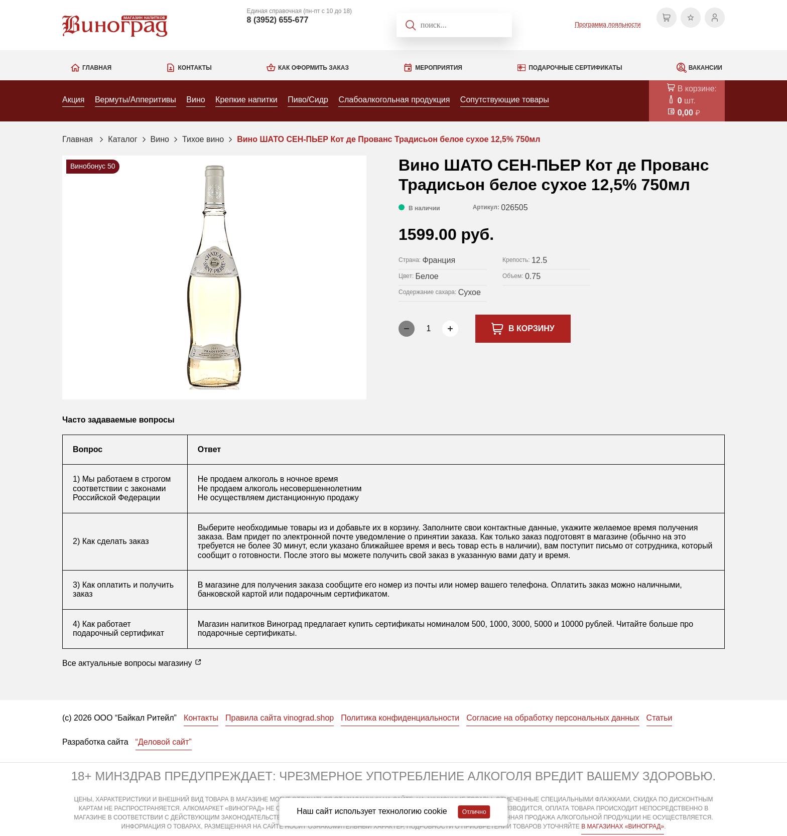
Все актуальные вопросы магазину (132, 662)
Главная (96, 67)
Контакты (194, 67)
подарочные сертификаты (246, 633)
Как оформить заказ (313, 67)
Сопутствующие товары (504, 99)
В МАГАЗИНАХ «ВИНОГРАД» (622, 826)
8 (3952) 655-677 (278, 20)
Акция (73, 99)
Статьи (659, 718)
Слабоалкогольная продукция (394, 99)
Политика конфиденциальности (400, 718)
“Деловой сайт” (164, 742)
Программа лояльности (607, 24)
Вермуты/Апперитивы (135, 99)
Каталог (122, 139)
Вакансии (705, 67)
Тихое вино (203, 139)
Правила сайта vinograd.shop (279, 718)
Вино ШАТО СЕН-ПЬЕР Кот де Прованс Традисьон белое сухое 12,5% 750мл (388, 139)
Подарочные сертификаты (575, 67)
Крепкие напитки (246, 99)
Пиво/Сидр (308, 99)
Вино (195, 99)
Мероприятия (438, 67)
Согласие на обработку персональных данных (552, 718)
